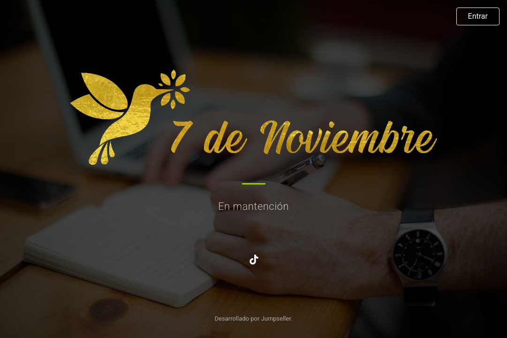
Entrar (478, 16)
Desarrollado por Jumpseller (253, 318)
